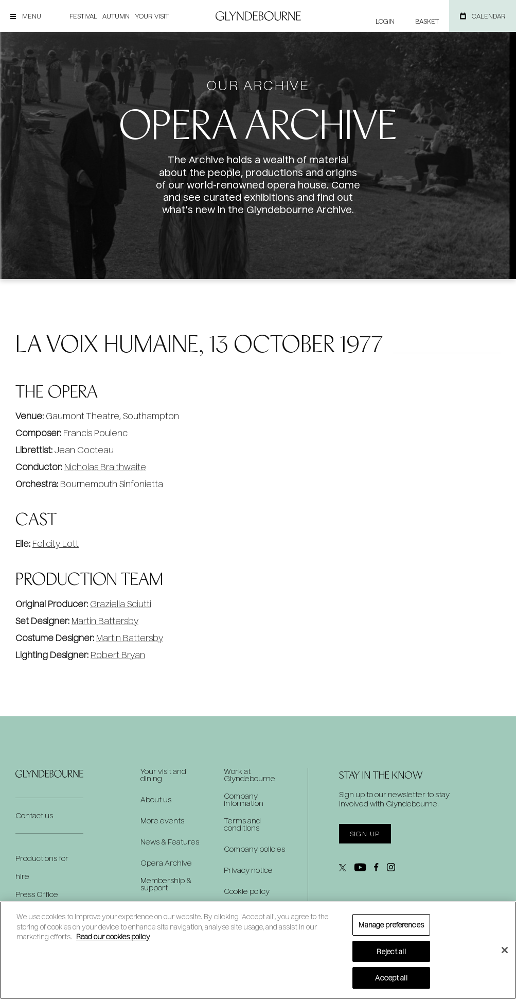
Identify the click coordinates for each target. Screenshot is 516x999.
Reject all (391, 951)
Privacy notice (248, 870)
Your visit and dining (163, 775)
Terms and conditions (242, 824)
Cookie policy (247, 891)
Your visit (152, 16)
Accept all (391, 977)
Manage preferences (391, 924)
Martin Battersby (105, 620)
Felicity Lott (55, 543)
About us (155, 799)
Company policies (254, 849)
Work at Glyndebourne (249, 775)
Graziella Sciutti (120, 603)
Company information (243, 800)
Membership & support (165, 884)
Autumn (116, 16)
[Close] (504, 950)
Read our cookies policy (113, 936)
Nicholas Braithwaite (105, 466)
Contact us (34, 815)
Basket (427, 21)
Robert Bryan (118, 654)
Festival (83, 16)
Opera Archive (166, 863)
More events (162, 820)
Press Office (36, 894)
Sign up (365, 834)
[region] (258, 950)
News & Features (169, 842)
